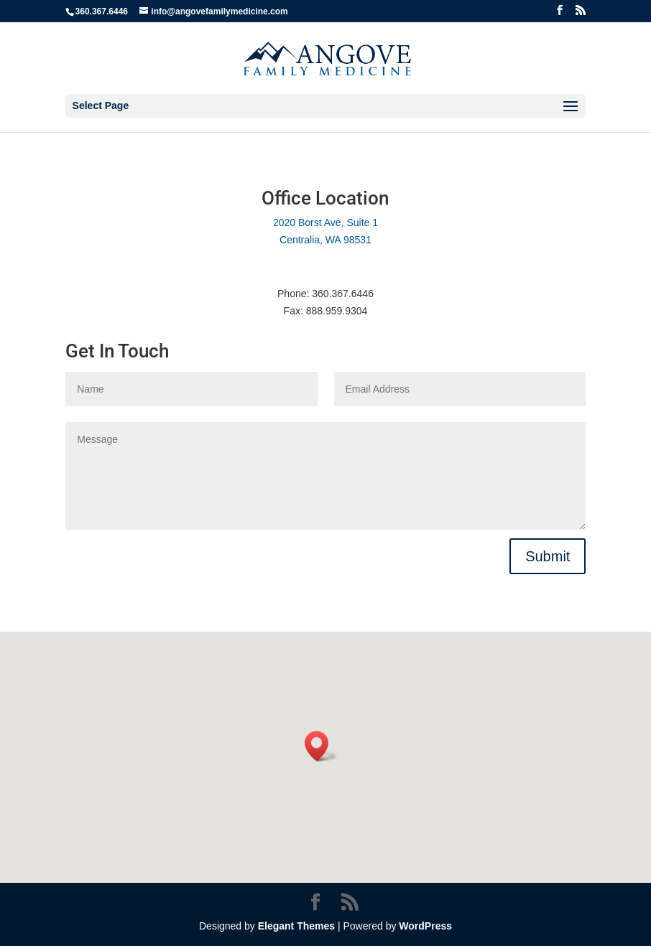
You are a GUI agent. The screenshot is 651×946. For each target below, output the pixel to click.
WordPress (425, 926)
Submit (547, 556)
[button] (321, 746)
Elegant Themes (296, 926)
